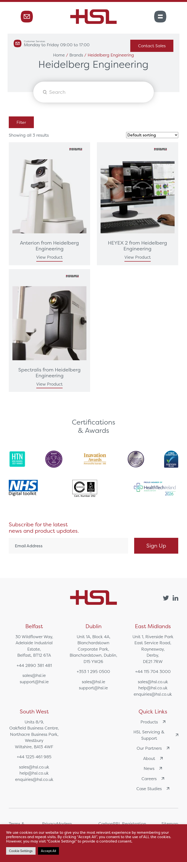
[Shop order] (152, 135)
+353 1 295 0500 (93, 671)
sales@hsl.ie (34, 675)
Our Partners (153, 748)
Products (152, 721)
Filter (21, 122)
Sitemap (169, 823)
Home (59, 54)
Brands (76, 54)
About (153, 758)
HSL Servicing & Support (155, 735)
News (153, 768)
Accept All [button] (48, 851)
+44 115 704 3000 (153, 671)
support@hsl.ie (34, 681)
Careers (152, 778)
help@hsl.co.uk (153, 687)
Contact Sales (152, 45)
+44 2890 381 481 (34, 665)
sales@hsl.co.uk (153, 681)
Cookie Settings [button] (21, 851)
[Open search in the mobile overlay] (93, 92)
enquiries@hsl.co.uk (153, 694)
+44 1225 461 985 (34, 756)
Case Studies (152, 788)
